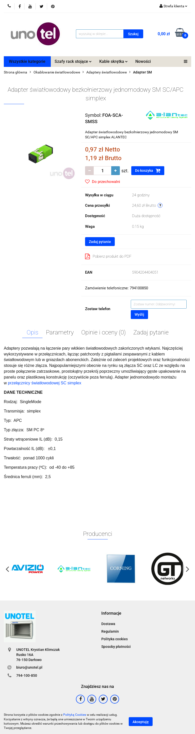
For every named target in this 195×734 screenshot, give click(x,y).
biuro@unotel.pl (29, 667)
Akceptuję (141, 722)
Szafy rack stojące (73, 61)
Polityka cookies (114, 639)
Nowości (143, 61)
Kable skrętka (113, 61)
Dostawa (108, 624)
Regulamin (110, 631)
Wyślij (139, 314)
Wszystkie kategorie (27, 61)
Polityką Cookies (74, 715)
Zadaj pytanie (100, 242)
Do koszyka (147, 170)
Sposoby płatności (116, 647)
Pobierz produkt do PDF (108, 256)
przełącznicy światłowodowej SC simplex (44, 383)
